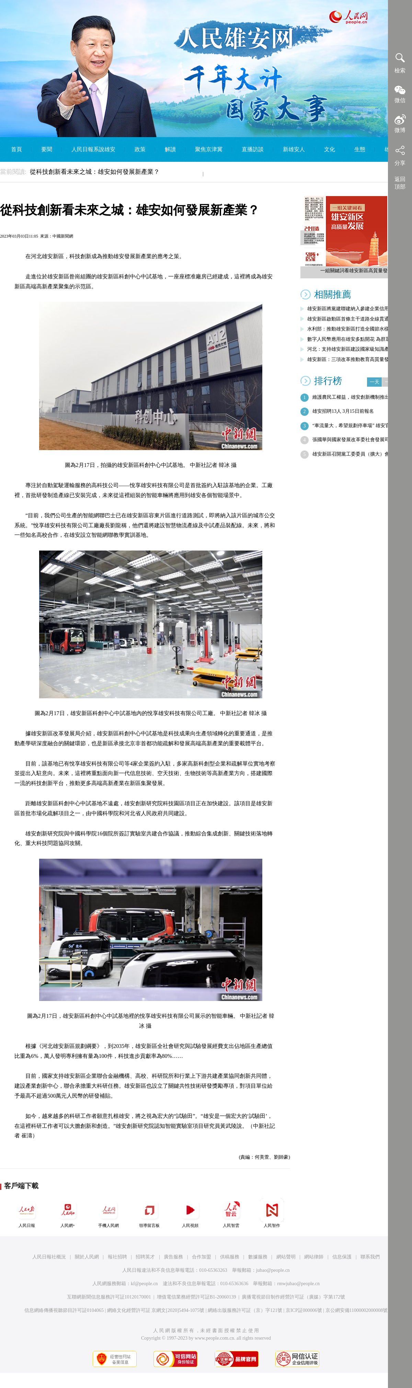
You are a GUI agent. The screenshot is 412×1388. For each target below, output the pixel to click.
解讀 (170, 149)
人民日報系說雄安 (93, 149)
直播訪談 (253, 149)
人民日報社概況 (49, 1256)
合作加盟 (201, 1256)
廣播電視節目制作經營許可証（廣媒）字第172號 (293, 1297)
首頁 (16, 149)
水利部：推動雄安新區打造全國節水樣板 (350, 328)
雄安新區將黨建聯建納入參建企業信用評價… (355, 308)
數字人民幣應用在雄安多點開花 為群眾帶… (353, 339)
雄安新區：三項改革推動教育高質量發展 (350, 359)
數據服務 (257, 1256)
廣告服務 (173, 1256)
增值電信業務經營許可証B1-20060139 (196, 1297)
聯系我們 (370, 1256)
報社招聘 (117, 1256)
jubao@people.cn (273, 1270)
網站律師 (313, 1256)
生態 (359, 149)
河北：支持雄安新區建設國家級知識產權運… (355, 349)
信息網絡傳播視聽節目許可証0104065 (64, 1310)
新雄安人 (294, 149)
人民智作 (272, 1213)
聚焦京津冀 (208, 149)
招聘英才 (145, 1256)
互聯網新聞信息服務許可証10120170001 (109, 1297)
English (221, 174)
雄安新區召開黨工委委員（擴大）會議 (353, 454)
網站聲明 (286, 1256)
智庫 (188, 174)
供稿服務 (229, 1256)
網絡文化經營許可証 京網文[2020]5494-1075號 (156, 1310)
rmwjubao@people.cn (298, 1283)
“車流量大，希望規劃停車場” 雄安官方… (356, 425)
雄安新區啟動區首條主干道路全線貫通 (348, 319)
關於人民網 (87, 1256)
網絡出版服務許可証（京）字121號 (245, 1310)
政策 (140, 149)
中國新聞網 (63, 236)
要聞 (46, 149)
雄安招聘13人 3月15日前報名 (343, 411)
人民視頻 (190, 1213)
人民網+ (68, 1213)
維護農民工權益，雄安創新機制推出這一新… (360, 397)
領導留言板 (149, 1213)
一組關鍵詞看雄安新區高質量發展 (356, 270)
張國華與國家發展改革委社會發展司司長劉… (360, 439)
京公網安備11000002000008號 (356, 1310)
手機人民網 (108, 1213)
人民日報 (27, 1213)
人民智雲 (231, 1213)
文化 (329, 149)
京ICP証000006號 (304, 1310)
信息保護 (342, 1256)
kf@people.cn (144, 1283)
